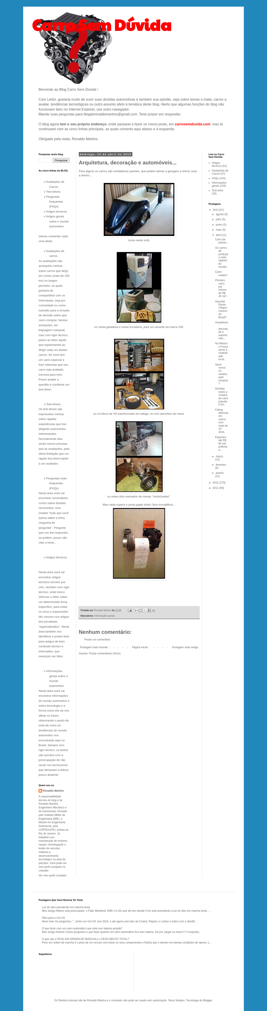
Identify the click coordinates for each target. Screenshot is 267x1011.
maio (219, 229)
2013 (216, 209)
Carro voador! (221, 273)
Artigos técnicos (217, 164)
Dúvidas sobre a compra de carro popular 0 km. (221, 396)
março (219, 456)
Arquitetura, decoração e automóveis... (221, 330)
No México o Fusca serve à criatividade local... (221, 351)
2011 (216, 487)
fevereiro (221, 464)
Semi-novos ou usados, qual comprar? (221, 374)
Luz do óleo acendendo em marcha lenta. (66, 907)
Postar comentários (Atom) (105, 653)
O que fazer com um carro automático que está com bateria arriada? (82, 928)
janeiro (220, 472)
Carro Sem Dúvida (101, 24)
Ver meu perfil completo (52, 875)
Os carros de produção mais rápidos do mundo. (221, 257)
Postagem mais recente (94, 647)
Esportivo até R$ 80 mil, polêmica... (221, 444)
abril (219, 235)
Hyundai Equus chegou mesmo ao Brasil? (221, 309)
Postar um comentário (97, 639)
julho (219, 219)
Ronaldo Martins (53, 790)
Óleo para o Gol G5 (53, 917)
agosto (220, 214)
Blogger (207, 1000)
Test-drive (217, 190)
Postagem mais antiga (185, 647)
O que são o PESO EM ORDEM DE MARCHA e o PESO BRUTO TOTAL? (85, 939)
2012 (216, 482)
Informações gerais (104, 615)
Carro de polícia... (221, 241)
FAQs (215, 178)
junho (219, 224)
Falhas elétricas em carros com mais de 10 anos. (221, 421)
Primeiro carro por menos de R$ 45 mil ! (221, 288)
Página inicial (140, 647)
